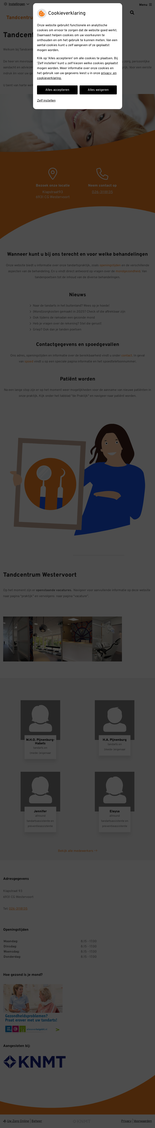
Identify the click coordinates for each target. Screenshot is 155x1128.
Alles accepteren (57, 90)
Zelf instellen (46, 101)
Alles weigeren (98, 90)
